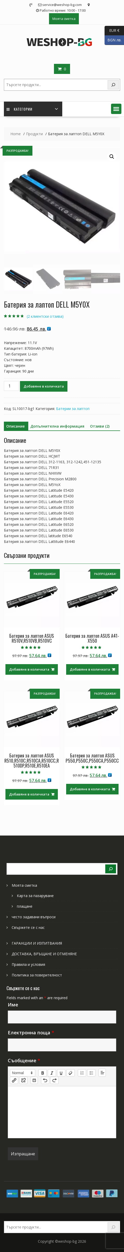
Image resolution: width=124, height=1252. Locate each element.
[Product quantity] (11, 386)
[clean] (70, 1072)
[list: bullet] (91, 1072)
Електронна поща (31, 1032)
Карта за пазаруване (35, 895)
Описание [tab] (15, 426)
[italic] (52, 1072)
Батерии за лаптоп (72, 408)
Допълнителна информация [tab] (57, 426)
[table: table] (34, 1080)
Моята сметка (63, 18)
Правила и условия (28, 964)
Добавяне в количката (44, 386)
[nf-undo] (45, 1080)
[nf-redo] (54, 1080)
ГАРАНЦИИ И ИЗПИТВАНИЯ (37, 943)
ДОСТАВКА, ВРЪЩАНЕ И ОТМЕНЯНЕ (44, 953)
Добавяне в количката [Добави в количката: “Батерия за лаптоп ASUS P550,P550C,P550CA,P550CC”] (90, 789)
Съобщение (24, 1060)
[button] (116, 109)
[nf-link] (14, 1080)
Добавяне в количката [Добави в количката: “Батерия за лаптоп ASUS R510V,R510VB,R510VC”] (29, 669)
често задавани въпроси (34, 916)
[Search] (113, 85)
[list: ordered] (82, 1072)
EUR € (112, 30)
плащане (24, 906)
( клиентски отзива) (45, 316)
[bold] (42, 1072)
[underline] (61, 1072)
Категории (19, 109)
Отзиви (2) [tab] (99, 426)
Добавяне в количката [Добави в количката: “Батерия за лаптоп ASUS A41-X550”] (90, 669)
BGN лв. (113, 40)
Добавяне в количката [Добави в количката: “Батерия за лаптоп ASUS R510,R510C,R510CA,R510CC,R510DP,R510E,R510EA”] (29, 794)
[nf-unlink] (23, 1080)
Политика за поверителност (37, 975)
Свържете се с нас (28, 927)
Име (13, 1004)
